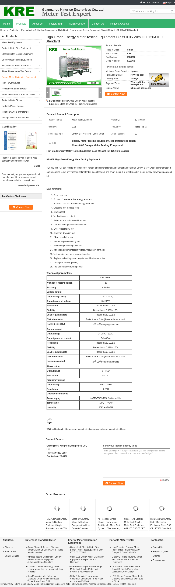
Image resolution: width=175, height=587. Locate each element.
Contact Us (98, 23)
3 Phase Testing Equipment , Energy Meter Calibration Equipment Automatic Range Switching (44, 559)
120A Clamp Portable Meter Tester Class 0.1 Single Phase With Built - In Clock (127, 579)
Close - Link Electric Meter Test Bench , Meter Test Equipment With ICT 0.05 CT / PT (134, 524)
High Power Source (11, 83)
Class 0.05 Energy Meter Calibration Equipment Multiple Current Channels (81, 524)
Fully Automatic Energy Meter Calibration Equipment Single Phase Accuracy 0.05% (56, 524)
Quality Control (77, 23)
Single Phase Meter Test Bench (16, 65)
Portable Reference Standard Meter (18, 94)
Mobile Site (159, 560)
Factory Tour (56, 23)
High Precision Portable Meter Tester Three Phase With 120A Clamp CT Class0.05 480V (125, 550)
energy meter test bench (115, 429)
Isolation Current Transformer (15, 112)
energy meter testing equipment (88, 429)
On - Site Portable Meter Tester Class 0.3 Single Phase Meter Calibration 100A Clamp (125, 569)
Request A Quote (119, 23)
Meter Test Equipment (12, 42)
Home (6, 23)
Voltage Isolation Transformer (15, 117)
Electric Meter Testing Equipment (17, 54)
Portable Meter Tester (12, 100)
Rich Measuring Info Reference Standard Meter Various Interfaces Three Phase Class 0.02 (43, 579)
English (169, 2)
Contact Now (118, 94)
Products (21, 23)
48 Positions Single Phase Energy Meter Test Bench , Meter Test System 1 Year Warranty (109, 524)
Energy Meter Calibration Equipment (38, 30)
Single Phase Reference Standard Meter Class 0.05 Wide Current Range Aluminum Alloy (45, 550)
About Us (38, 23)
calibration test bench (62, 429)
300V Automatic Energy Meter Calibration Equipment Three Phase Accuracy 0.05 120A (86, 579)
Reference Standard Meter (14, 89)
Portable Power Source (12, 106)
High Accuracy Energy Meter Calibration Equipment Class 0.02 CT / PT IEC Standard (160, 524)
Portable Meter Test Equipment (16, 48)
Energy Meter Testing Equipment (17, 60)
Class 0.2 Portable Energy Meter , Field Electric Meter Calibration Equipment (127, 559)
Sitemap (156, 556)
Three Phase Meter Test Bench (16, 71)
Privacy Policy (6, 584)
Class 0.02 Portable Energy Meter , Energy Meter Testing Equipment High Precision (45, 569)
